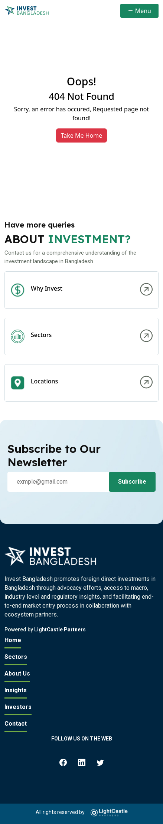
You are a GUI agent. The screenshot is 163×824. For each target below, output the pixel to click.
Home (12, 640)
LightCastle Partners (60, 629)
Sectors (15, 656)
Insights (15, 690)
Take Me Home (81, 135)
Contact (15, 723)
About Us (17, 673)
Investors (18, 706)
